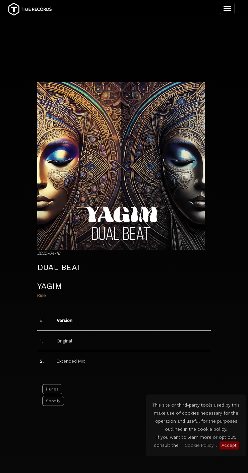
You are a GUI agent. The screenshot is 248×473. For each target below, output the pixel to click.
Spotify (53, 369)
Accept (229, 445)
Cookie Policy (199, 445)
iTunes (52, 357)
